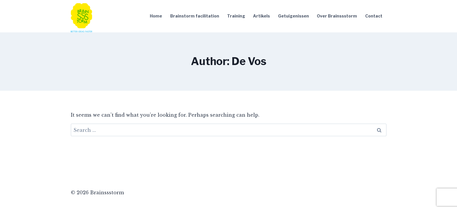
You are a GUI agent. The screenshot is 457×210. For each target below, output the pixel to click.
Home (156, 15)
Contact (373, 15)
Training (236, 15)
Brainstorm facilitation (194, 15)
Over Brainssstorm (337, 15)
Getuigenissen (293, 15)
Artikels (261, 15)
